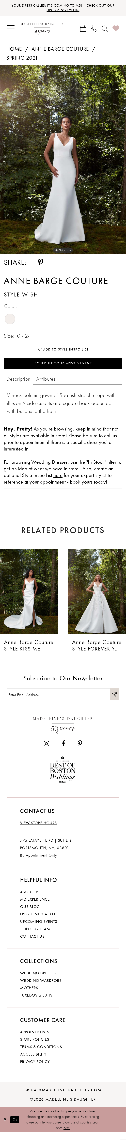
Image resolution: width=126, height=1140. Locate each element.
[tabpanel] (63, 161)
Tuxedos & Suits (36, 1003)
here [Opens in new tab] (58, 481)
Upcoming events (38, 929)
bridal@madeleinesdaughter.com (63, 1098)
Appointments (34, 1039)
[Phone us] (94, 30)
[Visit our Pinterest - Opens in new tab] (80, 751)
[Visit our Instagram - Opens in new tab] (46, 751)
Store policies (34, 1047)
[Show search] (104, 30)
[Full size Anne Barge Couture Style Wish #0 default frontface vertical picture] (63, 161)
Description (18, 384)
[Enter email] (63, 701)
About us (29, 900)
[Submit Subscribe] (114, 701)
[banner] (42, 29)
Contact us (32, 944)
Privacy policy (35, 1069)
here (66, 1135)
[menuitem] (10, 30)
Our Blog (30, 914)
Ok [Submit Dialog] (17, 1127)
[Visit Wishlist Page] (116, 30)
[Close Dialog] (5, 1127)
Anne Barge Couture (60, 50)
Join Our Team (35, 937)
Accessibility (33, 1062)
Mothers (29, 995)
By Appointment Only (38, 863)
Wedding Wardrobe (41, 988)
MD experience (35, 907)
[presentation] (29, 597)
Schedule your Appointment (63, 368)
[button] (10, 30)
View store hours (38, 830)
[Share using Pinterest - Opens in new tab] (41, 264)
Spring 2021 (22, 59)
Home (14, 50)
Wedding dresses (38, 981)
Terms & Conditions (41, 1054)
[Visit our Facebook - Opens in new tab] (63, 751)
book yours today (88, 488)
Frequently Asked (38, 922)
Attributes (45, 384)
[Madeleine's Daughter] (63, 732)
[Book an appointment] (83, 30)
